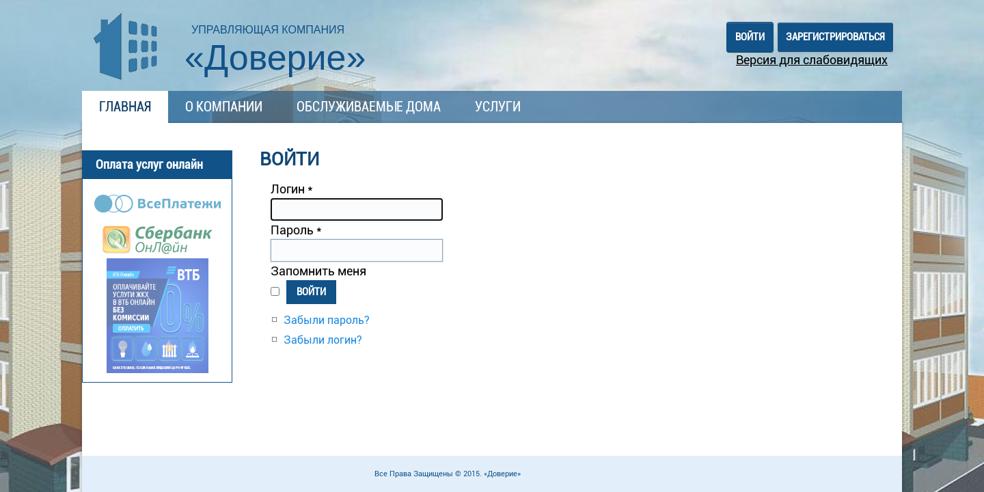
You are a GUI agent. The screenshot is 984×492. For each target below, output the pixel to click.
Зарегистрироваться (835, 37)
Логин (292, 189)
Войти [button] (750, 37)
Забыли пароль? (327, 320)
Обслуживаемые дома (369, 106)
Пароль (296, 230)
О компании (223, 106)
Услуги (498, 106)
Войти (311, 292)
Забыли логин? (323, 339)
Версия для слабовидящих (812, 60)
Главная (125, 106)
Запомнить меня (318, 271)
